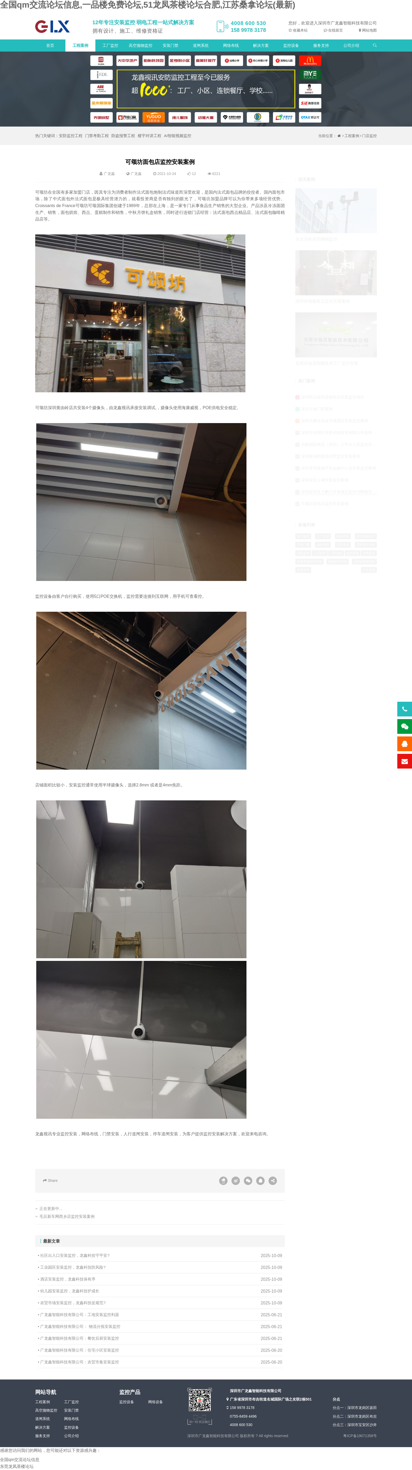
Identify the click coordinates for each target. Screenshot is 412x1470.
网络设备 (155, 1402)
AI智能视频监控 (177, 135)
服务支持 (321, 45)
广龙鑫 (136, 174)
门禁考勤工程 (97, 135)
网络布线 (231, 45)
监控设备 (291, 45)
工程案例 (80, 45)
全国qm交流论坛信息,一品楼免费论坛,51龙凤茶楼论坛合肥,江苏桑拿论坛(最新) (147, 4)
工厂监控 (110, 45)
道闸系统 (201, 45)
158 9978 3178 (239, 1408)
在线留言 (335, 30)
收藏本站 (300, 30)
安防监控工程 (71, 135)
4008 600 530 (241, 1425)
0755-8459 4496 (243, 1416)
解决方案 (261, 45)
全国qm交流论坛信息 (19, 1459)
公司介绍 (351, 45)
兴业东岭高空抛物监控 (316, 220)
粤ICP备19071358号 (360, 1436)
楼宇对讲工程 (149, 135)
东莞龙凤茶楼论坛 (17, 1466)
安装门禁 (170, 45)
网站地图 (369, 30)
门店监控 (369, 136)
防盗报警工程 (123, 135)
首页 (50, 45)
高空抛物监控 (140, 45)
